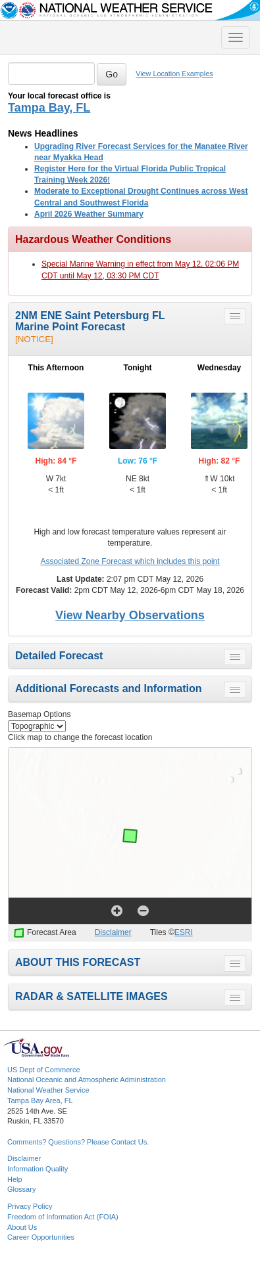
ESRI (183, 932)
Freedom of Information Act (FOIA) (62, 1217)
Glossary (21, 1189)
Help (14, 1179)
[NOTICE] (34, 339)
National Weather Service (48, 1090)
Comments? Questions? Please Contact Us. (78, 1142)
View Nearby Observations (130, 615)
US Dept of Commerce (43, 1070)
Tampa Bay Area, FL (40, 1100)
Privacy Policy (29, 1206)
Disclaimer (113, 932)
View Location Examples (174, 73)
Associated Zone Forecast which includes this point (129, 561)
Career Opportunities (40, 1237)
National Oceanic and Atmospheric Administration (86, 1079)
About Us (22, 1227)
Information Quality (37, 1169)
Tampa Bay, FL (49, 107)
